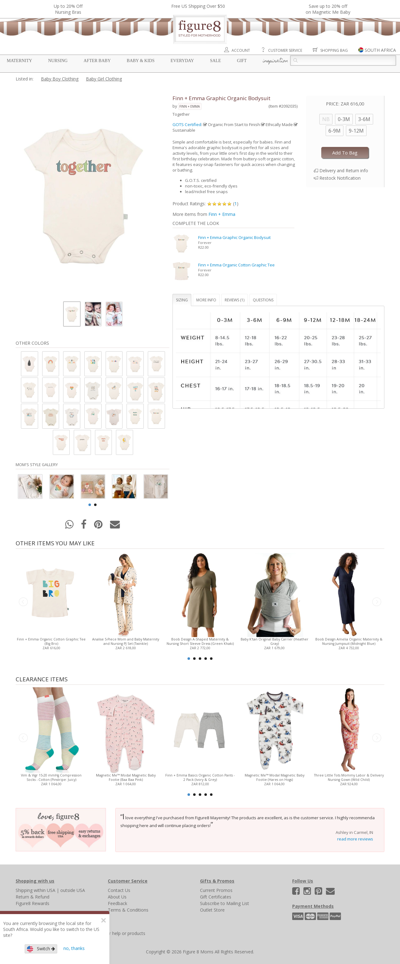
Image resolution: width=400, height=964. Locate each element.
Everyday (182, 60)
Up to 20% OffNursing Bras (68, 9)
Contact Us (119, 890)
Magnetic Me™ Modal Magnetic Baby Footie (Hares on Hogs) (274, 777)
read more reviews (355, 839)
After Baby (97, 60)
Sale (215, 60)
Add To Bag (345, 152)
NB (326, 119)
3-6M (364, 119)
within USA (44, 890)
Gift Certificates (215, 897)
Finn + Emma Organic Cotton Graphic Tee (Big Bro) (51, 641)
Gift (242, 60)
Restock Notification (340, 178)
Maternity (19, 60)
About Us (117, 897)
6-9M (334, 130)
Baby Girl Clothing (104, 79)
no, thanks (74, 948)
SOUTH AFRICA (380, 50)
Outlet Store (212, 910)
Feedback (117, 903)
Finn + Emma (189, 106)
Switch (41, 949)
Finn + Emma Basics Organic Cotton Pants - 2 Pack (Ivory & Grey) (200, 777)
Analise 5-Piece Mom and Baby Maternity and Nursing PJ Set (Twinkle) (125, 641)
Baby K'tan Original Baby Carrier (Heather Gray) (274, 641)
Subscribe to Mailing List (224, 903)
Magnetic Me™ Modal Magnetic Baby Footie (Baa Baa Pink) (126, 777)
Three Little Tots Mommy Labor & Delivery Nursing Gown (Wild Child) (349, 777)
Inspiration (275, 61)
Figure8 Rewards (32, 903)
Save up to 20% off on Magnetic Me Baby (328, 9)
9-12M (356, 130)
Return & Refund (32, 897)
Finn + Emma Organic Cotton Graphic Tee (236, 265)
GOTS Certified (186, 124)
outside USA (72, 890)
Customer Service (285, 50)
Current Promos (216, 890)
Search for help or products (117, 933)
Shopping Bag (334, 50)
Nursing (58, 60)
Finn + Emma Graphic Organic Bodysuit (234, 237)
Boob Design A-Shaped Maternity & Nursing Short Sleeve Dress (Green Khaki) (200, 641)
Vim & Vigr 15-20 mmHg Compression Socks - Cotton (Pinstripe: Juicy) (51, 777)
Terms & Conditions (128, 910)
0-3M (344, 119)
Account (241, 50)
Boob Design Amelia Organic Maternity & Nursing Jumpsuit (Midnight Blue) (348, 641)
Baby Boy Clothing (59, 79)
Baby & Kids (141, 60)
